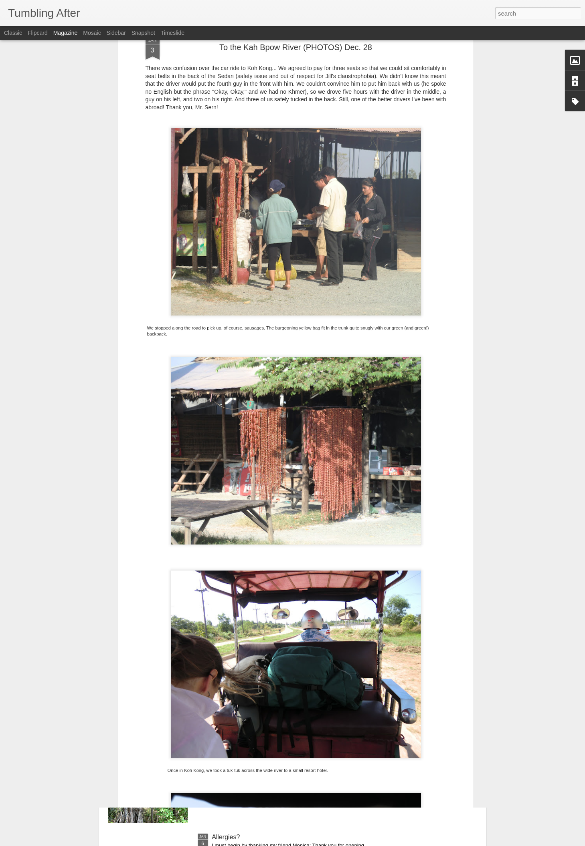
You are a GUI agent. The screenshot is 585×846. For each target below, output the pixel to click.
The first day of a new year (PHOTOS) (266, 746)
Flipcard (38, 33)
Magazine (65, 33)
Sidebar (116, 33)
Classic (13, 33)
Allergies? (226, 837)
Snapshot (143, 33)
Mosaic (92, 33)
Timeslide (172, 33)
